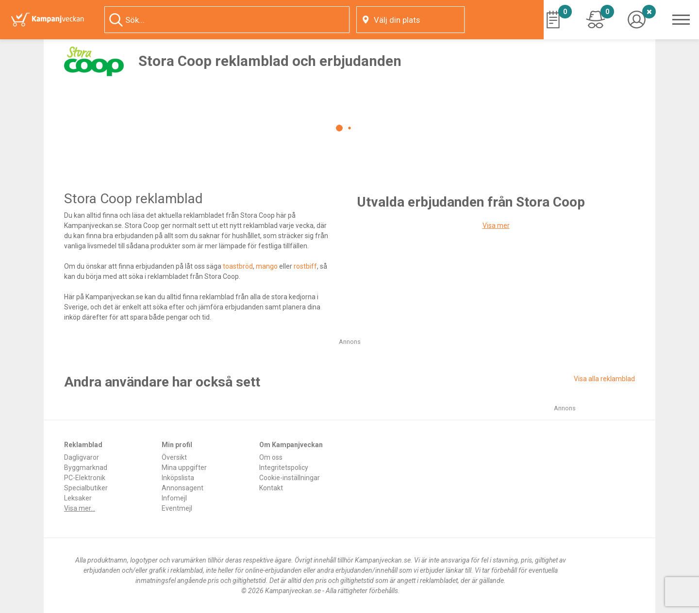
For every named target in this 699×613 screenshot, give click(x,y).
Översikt (174, 457)
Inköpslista (178, 478)
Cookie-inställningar (289, 478)
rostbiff (305, 266)
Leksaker (78, 498)
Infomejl (174, 498)
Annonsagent (182, 488)
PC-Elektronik (84, 478)
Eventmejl (177, 508)
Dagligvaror (81, 457)
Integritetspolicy (283, 467)
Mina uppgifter (184, 467)
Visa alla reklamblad (604, 379)
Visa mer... (79, 508)
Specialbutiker (86, 488)
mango (267, 266)
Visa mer (496, 225)
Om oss (271, 457)
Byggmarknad (85, 467)
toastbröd (238, 266)
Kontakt (271, 488)
